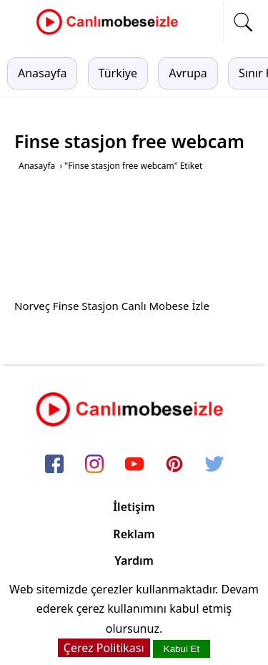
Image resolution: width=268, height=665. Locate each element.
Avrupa (188, 73)
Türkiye (118, 73)
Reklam (133, 534)
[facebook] (54, 465)
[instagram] (94, 465)
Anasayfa (42, 73)
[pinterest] (174, 465)
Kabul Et (181, 649)
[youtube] (134, 465)
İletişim (134, 507)
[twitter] (214, 465)
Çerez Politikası (104, 648)
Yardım (134, 560)
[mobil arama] (243, 22)
